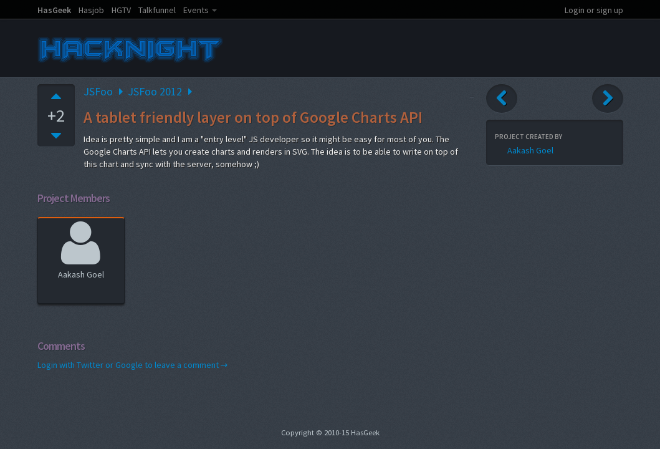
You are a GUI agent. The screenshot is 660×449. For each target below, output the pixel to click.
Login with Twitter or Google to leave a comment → (132, 364)
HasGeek (54, 10)
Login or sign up (594, 10)
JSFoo (98, 91)
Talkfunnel (157, 10)
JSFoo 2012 (155, 91)
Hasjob (91, 10)
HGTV (121, 10)
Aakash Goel (81, 248)
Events (196, 10)
